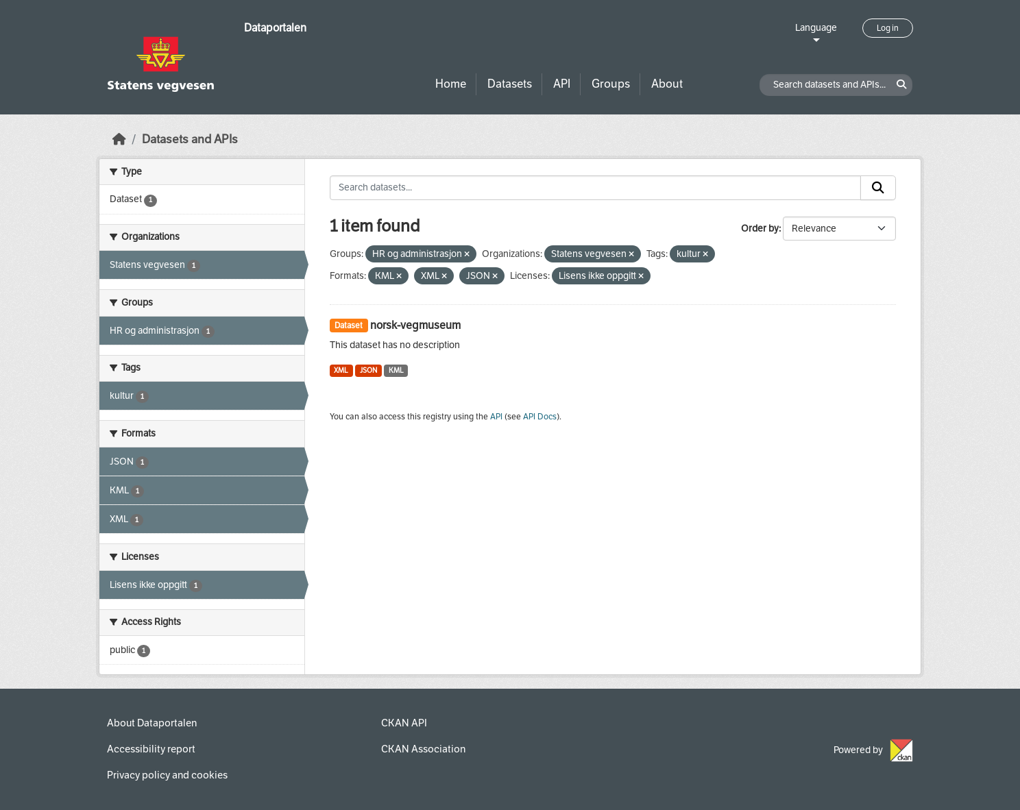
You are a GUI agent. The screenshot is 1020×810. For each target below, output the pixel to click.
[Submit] (878, 187)
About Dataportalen (152, 723)
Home (450, 84)
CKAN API (404, 723)
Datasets (509, 84)
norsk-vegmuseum (415, 325)
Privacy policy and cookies (167, 775)
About (667, 84)
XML (341, 370)
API (561, 84)
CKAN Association (423, 749)
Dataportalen (275, 27)
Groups (611, 84)
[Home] (119, 139)
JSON (368, 370)
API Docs (540, 416)
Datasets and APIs (190, 139)
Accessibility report (151, 749)
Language (816, 28)
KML (396, 370)
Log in (888, 28)
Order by (760, 228)
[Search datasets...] (596, 187)
